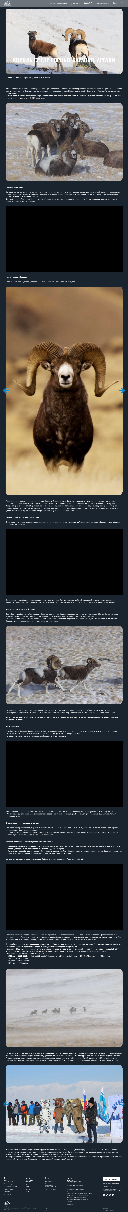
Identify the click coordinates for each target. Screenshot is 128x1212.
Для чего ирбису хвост (51, 1186)
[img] (7, 3)
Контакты (7, 1191)
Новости (69, 1202)
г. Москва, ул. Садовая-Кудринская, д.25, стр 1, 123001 (112, 1190)
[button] (122, 2)
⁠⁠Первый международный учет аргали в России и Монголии (75, 1190)
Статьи (18, 78)
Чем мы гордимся (70, 1179)
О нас (5, 1179)
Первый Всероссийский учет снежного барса (75, 1186)
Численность (49, 1181)
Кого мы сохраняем (29, 1179)
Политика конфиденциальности (109, 1209)
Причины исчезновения (49, 1184)
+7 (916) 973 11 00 (107, 1186)
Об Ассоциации (8, 1181)
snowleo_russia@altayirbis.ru (59, 3)
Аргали (28, 1184)
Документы (7, 1194)
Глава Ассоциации (9, 1184)
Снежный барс (28, 1182)
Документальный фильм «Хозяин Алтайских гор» (74, 1182)
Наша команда (8, 1189)
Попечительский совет (11, 1186)
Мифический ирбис (50, 1189)
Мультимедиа (71, 1204)
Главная (9, 78)
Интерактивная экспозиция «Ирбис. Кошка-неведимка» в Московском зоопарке (79, 1194)
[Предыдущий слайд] (6, 391)
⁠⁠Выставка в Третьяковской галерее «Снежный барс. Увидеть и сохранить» (78, 1198)
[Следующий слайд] (122, 391)
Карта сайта (46, 1209)
